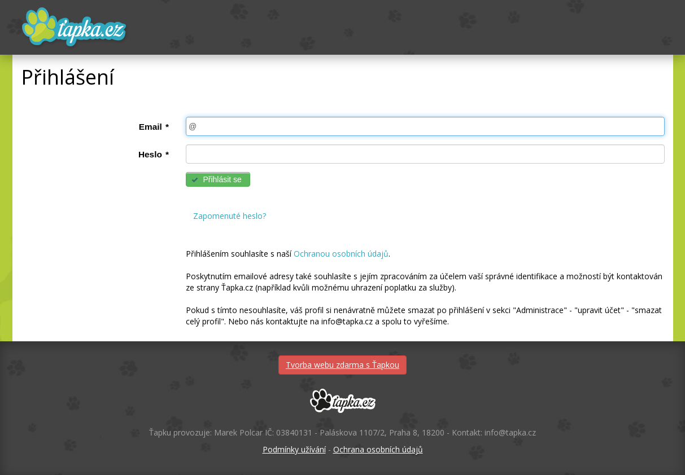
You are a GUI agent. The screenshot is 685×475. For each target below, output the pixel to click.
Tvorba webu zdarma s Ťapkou (342, 364)
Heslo (153, 154)
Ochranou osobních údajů (341, 253)
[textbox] (425, 126)
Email (154, 126)
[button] (218, 179)
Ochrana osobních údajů (378, 449)
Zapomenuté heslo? (229, 215)
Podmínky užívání (294, 449)
